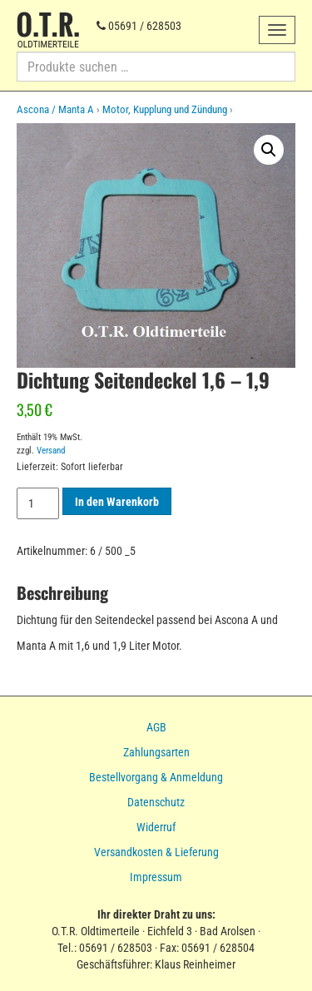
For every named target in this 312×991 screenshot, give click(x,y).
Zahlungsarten (156, 752)
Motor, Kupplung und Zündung (164, 109)
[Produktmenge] (38, 503)
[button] (269, 150)
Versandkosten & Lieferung (156, 852)
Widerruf (156, 827)
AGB (156, 727)
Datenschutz (156, 802)
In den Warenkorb (117, 501)
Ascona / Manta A (55, 109)
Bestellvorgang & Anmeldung (156, 777)
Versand (51, 450)
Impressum (156, 877)
